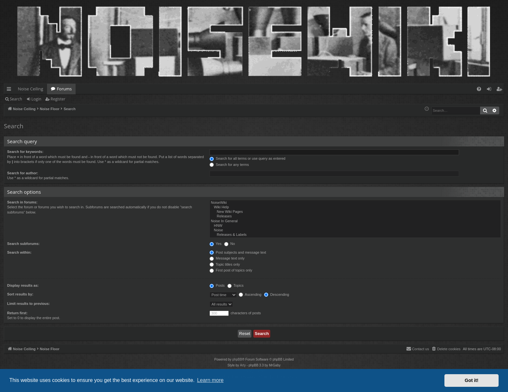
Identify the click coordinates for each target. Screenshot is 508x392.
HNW (355, 226)
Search (16, 99)
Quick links (10, 90)
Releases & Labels (355, 235)
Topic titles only (225, 264)
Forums (64, 89)
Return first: (17, 313)
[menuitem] (479, 89)
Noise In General (355, 221)
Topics (235, 285)
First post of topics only (231, 270)
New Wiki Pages (355, 212)
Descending (276, 294)
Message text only (227, 258)
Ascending (250, 294)
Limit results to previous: (28, 304)
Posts (217, 285)
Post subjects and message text (238, 252)
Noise (355, 230)
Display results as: (23, 285)
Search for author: (22, 173)
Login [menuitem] (490, 90)
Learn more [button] (210, 380)
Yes (216, 244)
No (229, 244)
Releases (355, 216)
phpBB (237, 359)
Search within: (19, 252)
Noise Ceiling (30, 89)
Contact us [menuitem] (417, 348)
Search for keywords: (25, 152)
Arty (243, 365)
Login (36, 99)
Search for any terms (229, 165)
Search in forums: (22, 202)
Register (58, 99)
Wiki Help (355, 207)
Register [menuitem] (500, 90)
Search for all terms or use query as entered (247, 158)
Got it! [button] (471, 380)
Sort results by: (20, 294)
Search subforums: (23, 244)
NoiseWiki (355, 203)
